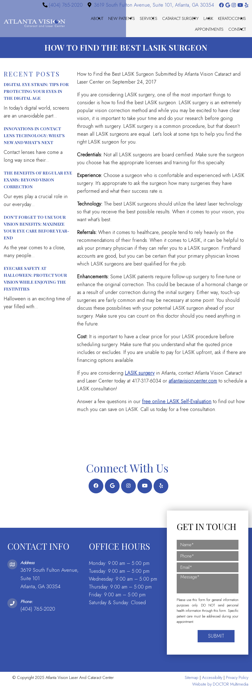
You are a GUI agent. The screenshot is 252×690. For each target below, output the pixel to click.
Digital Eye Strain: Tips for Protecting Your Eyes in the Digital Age (36, 91)
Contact (237, 29)
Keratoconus (232, 18)
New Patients (121, 18)
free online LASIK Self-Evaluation (176, 401)
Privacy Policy (237, 677)
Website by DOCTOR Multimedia (220, 684)
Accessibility (212, 677)
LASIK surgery (140, 373)
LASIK (208, 18)
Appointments (209, 29)
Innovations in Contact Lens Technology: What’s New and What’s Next (34, 135)
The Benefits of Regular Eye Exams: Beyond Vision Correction (38, 179)
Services (148, 18)
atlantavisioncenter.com (193, 380)
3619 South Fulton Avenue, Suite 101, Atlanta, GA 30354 (154, 5)
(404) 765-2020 (66, 5)
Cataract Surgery (180, 18)
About (97, 18)
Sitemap (191, 677)
